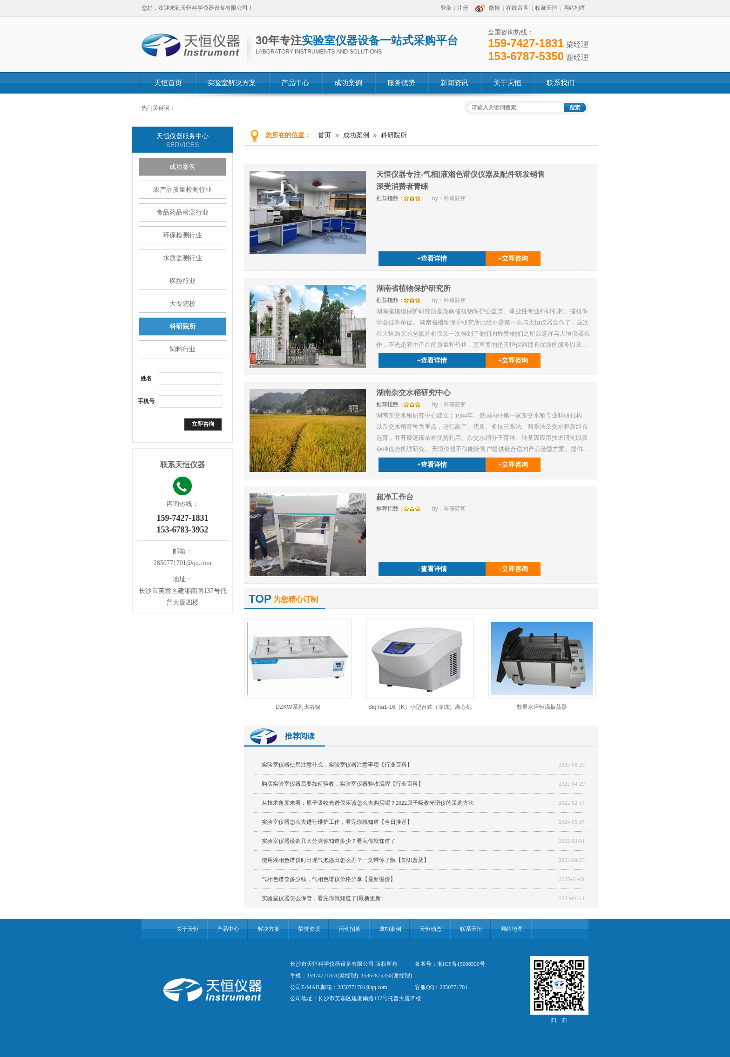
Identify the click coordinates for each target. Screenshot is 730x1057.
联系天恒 (471, 929)
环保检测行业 (182, 235)
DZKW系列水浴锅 (298, 707)
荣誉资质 (309, 929)
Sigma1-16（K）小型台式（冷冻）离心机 (420, 707)
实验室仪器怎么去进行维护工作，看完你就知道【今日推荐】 (337, 822)
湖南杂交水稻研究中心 (413, 393)
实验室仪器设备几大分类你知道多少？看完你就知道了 (329, 841)
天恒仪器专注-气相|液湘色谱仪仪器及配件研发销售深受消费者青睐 (460, 180)
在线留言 (517, 8)
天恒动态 (430, 929)
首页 (324, 135)
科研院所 (182, 326)
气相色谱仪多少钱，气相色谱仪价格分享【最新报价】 (329, 879)
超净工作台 (394, 497)
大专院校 (182, 303)
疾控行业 (182, 280)
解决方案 (268, 929)
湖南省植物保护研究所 (413, 288)
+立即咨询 (513, 258)
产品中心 (228, 929)
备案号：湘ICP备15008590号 (450, 964)
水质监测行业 (182, 258)
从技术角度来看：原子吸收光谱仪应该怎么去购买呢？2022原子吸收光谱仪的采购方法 (368, 803)
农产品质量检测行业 (182, 189)
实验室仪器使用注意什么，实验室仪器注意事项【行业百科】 (337, 764)
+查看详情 (432, 258)
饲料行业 (182, 349)
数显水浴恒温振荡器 (542, 707)
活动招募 (349, 929)
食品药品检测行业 (182, 212)
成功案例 (182, 166)
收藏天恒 (546, 8)
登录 (446, 8)
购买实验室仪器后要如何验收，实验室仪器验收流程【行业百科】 (343, 784)
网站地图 (574, 8)
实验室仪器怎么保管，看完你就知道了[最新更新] (322, 898)
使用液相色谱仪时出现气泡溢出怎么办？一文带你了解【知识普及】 (345, 860)
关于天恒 (187, 929)
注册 (462, 8)
